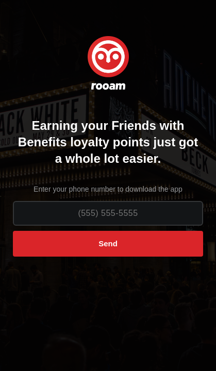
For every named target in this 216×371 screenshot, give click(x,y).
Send (108, 243)
